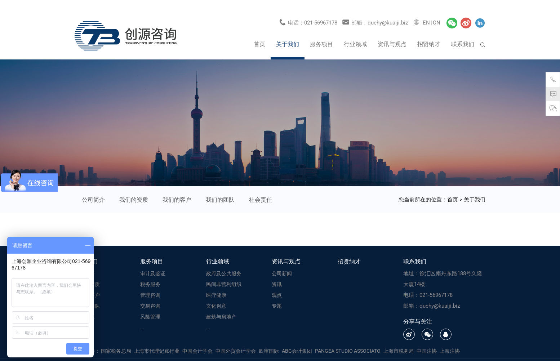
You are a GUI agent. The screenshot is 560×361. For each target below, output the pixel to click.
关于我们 (287, 32)
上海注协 (450, 339)
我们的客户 (177, 187)
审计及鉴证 (152, 261)
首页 (259, 32)
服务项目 (321, 32)
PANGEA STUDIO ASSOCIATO (348, 339)
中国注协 (427, 339)
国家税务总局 (116, 339)
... (142, 315)
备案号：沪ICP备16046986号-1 (290, 354)
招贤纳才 (428, 32)
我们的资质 (133, 187)
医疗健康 (216, 283)
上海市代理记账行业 (156, 339)
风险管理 (150, 305)
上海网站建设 (368, 354)
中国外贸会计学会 (235, 339)
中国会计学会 (197, 339)
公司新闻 (282, 261)
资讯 (277, 272)
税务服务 (150, 272)
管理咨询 (150, 283)
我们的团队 (220, 187)
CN (436, 11)
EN (426, 11)
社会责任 (260, 187)
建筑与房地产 (221, 305)
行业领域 (355, 32)
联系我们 (462, 32)
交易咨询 (150, 294)
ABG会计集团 (297, 339)
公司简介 (93, 187)
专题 (277, 294)
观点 (277, 283)
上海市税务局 (398, 339)
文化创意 (216, 294)
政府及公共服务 (223, 261)
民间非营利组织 (223, 272)
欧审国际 (269, 339)
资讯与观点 (392, 32)
